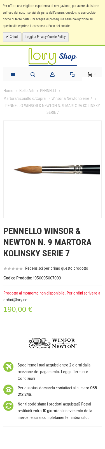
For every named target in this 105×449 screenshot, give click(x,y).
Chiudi (13, 37)
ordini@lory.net (16, 300)
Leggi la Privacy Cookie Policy (45, 37)
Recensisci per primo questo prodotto (56, 268)
